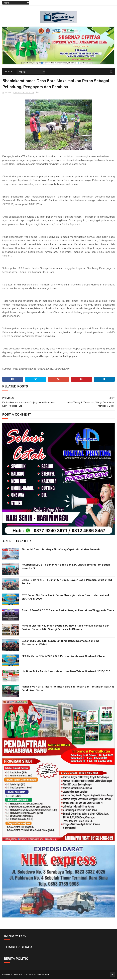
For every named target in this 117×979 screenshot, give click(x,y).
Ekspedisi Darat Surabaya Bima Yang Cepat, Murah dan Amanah (61, 549)
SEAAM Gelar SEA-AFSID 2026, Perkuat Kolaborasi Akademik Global (64, 656)
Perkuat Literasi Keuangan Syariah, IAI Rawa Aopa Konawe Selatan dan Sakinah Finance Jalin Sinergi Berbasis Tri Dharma (65, 627)
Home (8, 71)
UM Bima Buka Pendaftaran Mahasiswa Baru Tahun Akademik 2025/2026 (66, 671)
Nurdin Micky (44, 975)
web (16, 975)
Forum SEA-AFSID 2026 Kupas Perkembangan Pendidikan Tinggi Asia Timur (68, 610)
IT (21, 975)
